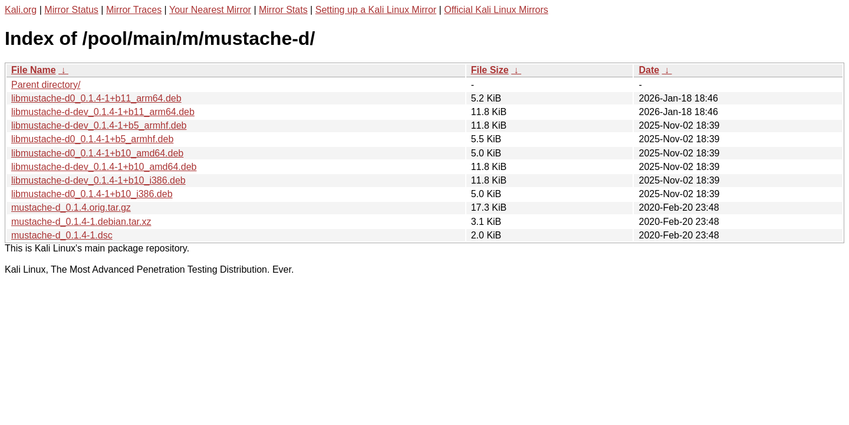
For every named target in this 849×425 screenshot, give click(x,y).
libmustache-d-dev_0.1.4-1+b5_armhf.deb (99, 125)
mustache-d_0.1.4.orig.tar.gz (71, 207)
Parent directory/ (45, 85)
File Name (33, 70)
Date (649, 70)
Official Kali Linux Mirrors (496, 10)
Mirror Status (71, 10)
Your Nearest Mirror (210, 10)
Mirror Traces (134, 10)
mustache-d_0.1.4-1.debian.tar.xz (81, 222)
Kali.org (21, 10)
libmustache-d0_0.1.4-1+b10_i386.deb (92, 194)
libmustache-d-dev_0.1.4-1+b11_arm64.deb (103, 112)
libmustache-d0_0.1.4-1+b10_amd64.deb (97, 153)
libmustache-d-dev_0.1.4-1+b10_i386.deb (98, 180)
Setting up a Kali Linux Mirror (375, 10)
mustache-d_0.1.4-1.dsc (62, 235)
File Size (490, 70)
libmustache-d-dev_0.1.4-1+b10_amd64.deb (103, 167)
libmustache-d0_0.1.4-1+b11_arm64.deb (96, 98)
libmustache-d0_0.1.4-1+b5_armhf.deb (92, 139)
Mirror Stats (283, 10)
